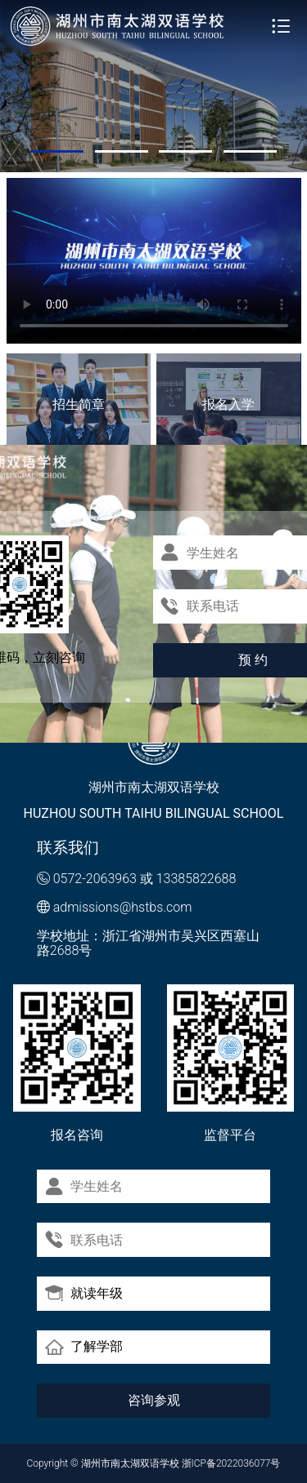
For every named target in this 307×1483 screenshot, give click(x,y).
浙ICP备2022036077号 (231, 1463)
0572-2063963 (95, 878)
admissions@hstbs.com (122, 907)
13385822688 (196, 878)
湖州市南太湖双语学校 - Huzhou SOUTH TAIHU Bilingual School (118, 26)
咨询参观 (154, 1400)
